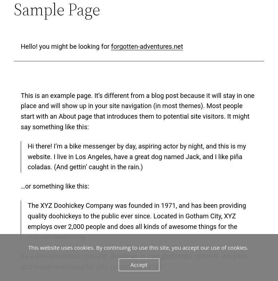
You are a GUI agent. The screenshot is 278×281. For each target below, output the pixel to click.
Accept (139, 264)
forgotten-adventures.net (147, 46)
